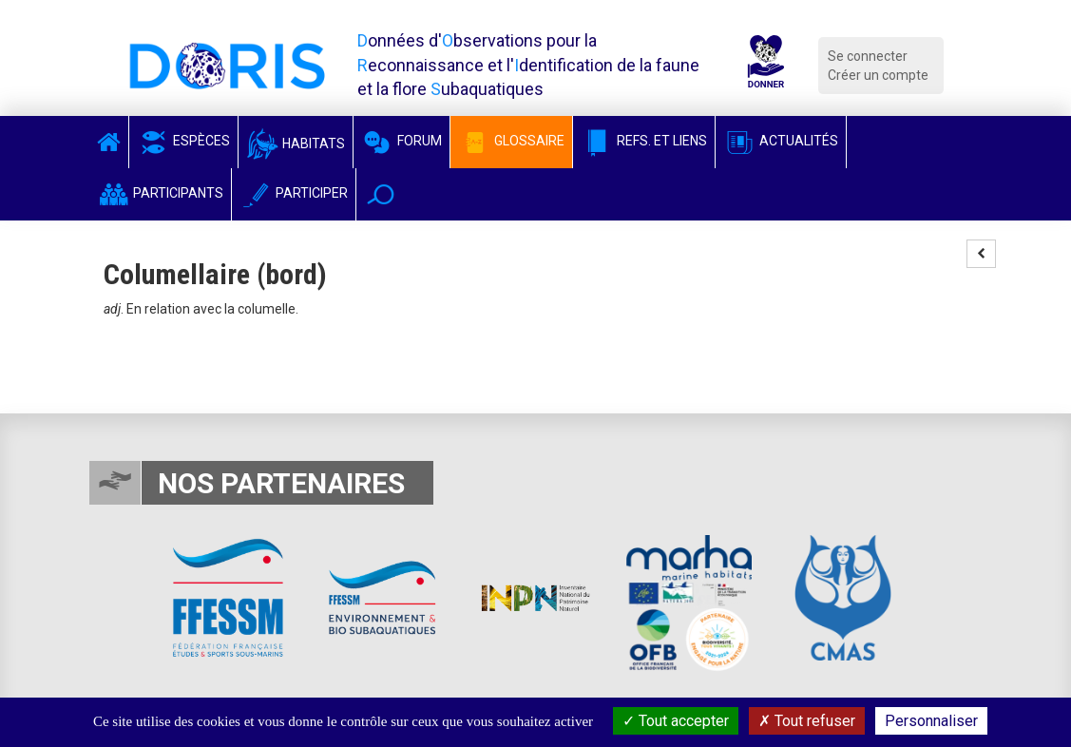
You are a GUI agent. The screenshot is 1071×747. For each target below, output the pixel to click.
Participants (160, 193)
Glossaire (511, 140)
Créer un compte (878, 75)
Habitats (295, 143)
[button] (380, 194)
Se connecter (868, 56)
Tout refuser (806, 721)
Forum (401, 140)
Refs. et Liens (644, 140)
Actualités (780, 140)
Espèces (183, 140)
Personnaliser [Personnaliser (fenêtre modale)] (931, 721)
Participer (293, 193)
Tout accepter (675, 721)
